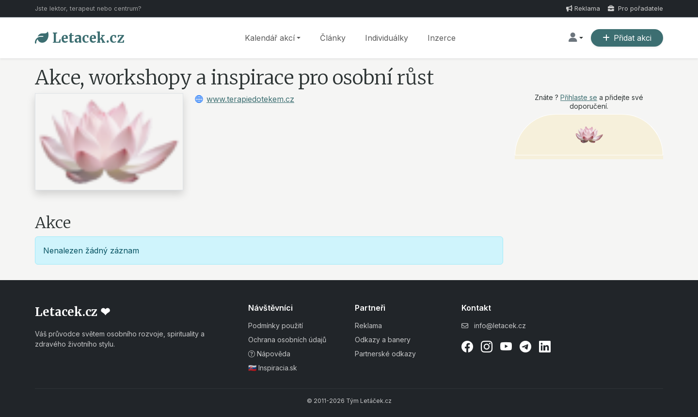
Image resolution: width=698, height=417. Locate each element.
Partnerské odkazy (385, 354)
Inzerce (442, 38)
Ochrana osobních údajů (287, 339)
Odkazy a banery (383, 339)
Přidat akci (627, 38)
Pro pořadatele (635, 8)
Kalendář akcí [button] (270, 38)
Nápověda (269, 354)
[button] (576, 38)
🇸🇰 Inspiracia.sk (272, 368)
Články (333, 38)
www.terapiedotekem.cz (250, 99)
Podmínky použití (275, 325)
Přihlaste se (578, 97)
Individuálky (386, 38)
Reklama (583, 8)
